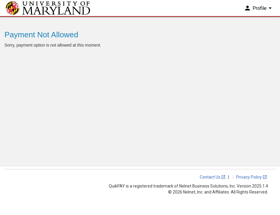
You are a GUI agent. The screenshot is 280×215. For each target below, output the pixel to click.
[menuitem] (259, 11)
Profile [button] (259, 11)
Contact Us (213, 177)
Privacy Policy (251, 177)
